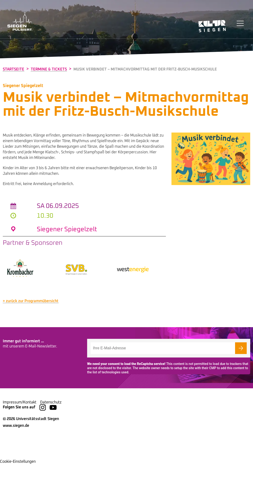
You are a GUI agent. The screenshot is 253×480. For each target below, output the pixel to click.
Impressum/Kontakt (19, 418)
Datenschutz (51, 418)
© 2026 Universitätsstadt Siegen (31, 434)
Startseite (13, 69)
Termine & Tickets (49, 69)
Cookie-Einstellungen (18, 477)
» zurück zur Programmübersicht (30, 317)
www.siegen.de (16, 441)
